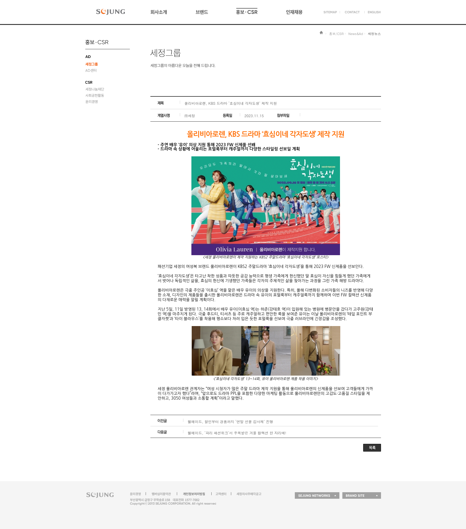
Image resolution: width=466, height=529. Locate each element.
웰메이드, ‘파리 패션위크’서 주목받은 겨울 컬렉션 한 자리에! (237, 432)
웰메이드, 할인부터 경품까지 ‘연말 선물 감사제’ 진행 (230, 421)
